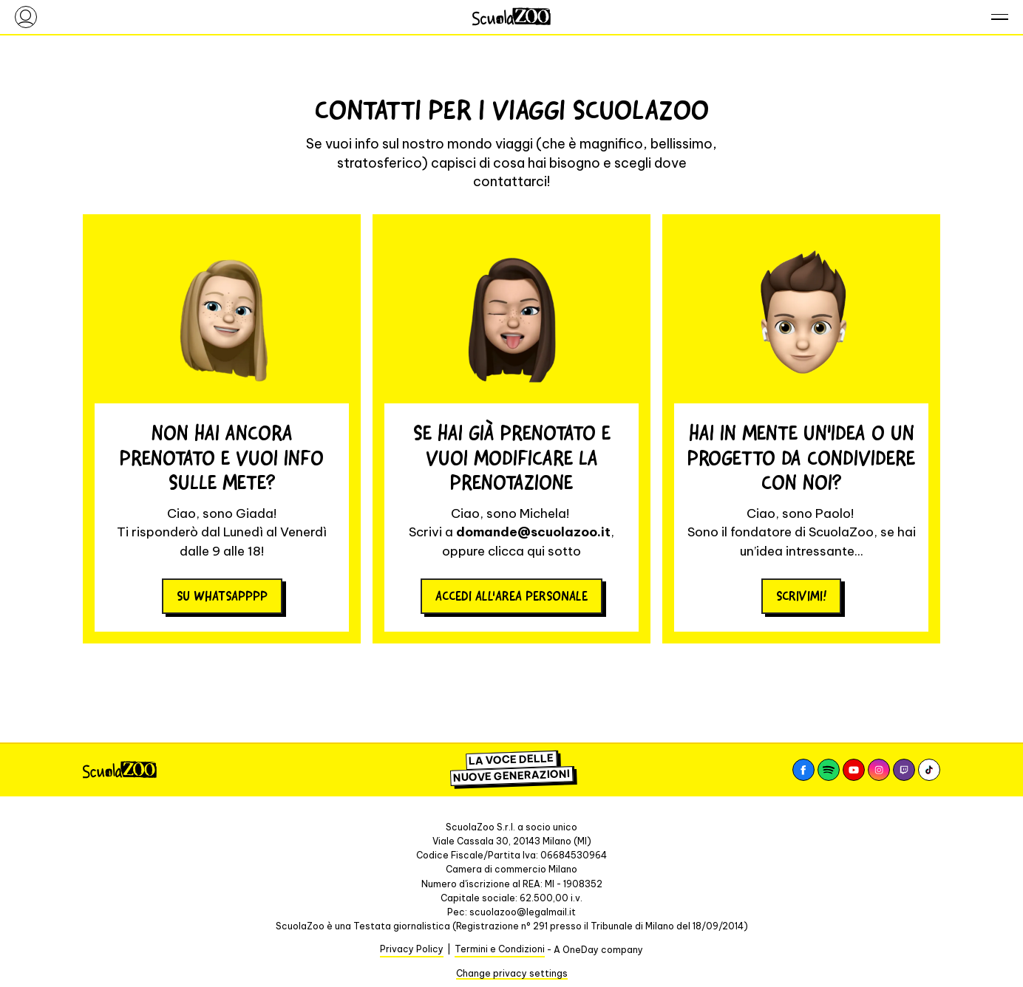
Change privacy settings (512, 973)
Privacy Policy (411, 948)
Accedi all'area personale (511, 595)
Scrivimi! (801, 595)
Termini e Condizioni (500, 948)
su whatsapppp (222, 595)
